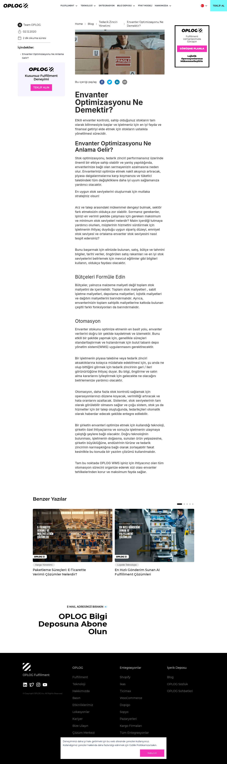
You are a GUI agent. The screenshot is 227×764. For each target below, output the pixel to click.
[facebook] (102, 82)
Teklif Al (218, 5)
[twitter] (109, 82)
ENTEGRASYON (107, 5)
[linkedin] (117, 82)
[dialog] (113, 748)
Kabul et (152, 753)
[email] (124, 82)
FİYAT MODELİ (145, 5)
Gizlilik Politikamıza (139, 745)
